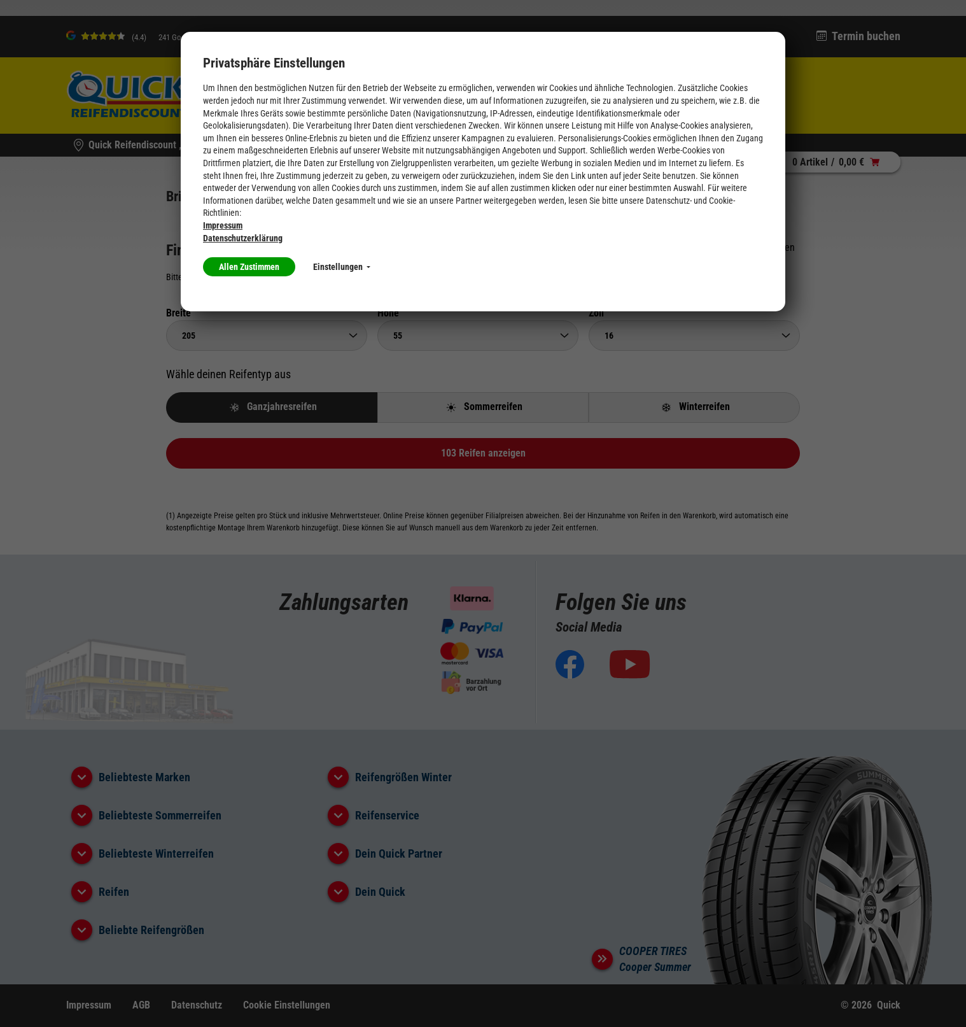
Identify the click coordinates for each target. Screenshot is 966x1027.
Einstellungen (341, 267)
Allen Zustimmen (249, 267)
